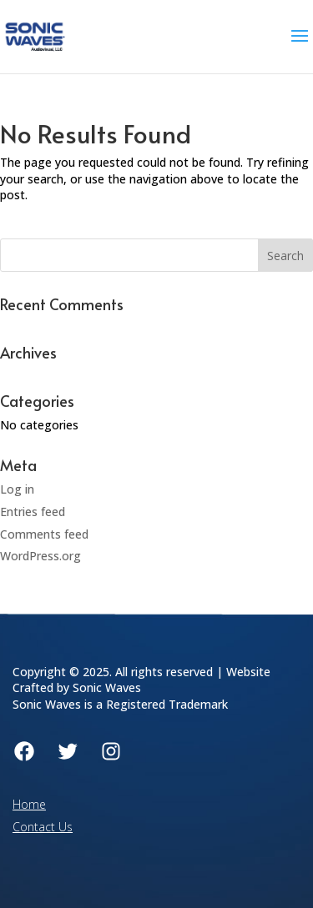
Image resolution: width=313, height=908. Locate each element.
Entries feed (32, 511)
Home (29, 804)
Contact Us (43, 827)
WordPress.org (40, 556)
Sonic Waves (107, 687)
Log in (17, 489)
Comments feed (44, 534)
